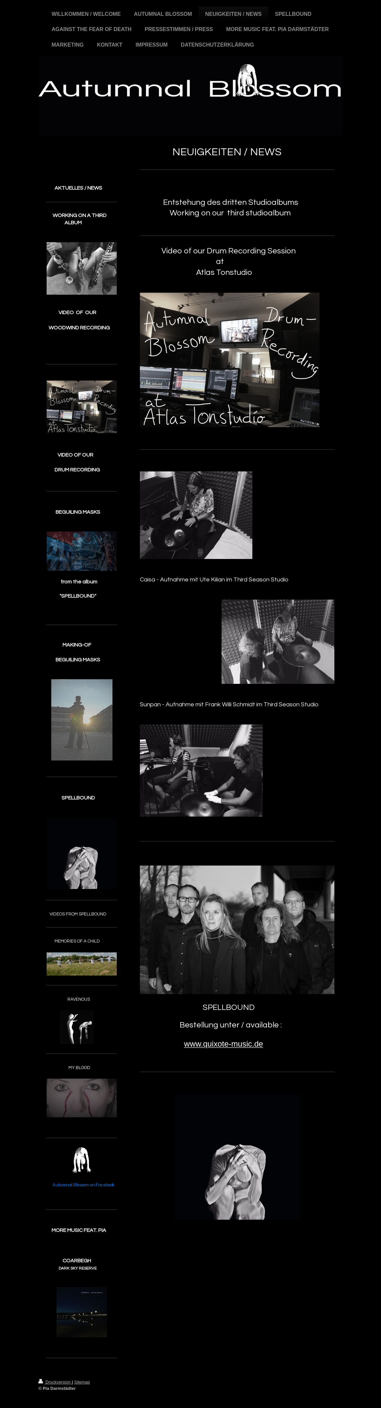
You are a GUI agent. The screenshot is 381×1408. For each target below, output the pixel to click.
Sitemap (82, 1382)
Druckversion (55, 1382)
